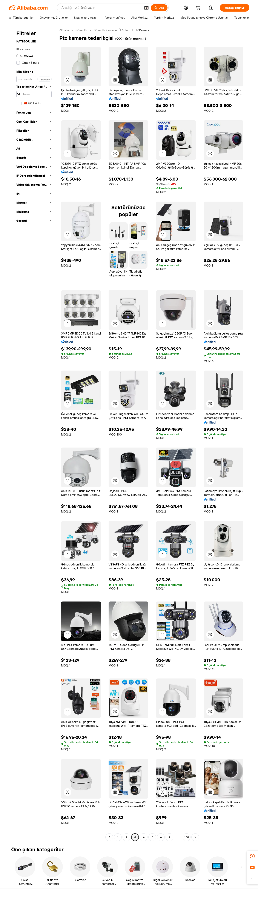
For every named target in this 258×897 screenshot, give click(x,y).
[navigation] (32, 434)
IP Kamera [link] (142, 30)
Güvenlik (81, 30)
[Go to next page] (195, 837)
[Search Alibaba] (100, 7)
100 (186, 837)
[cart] (199, 8)
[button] (146, 7)
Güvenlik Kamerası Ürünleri (111, 30)
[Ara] (159, 7)
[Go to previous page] (109, 837)
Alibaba (64, 30)
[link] (252, 856)
